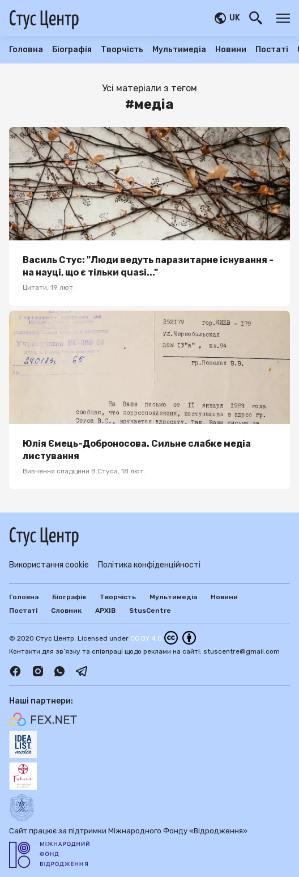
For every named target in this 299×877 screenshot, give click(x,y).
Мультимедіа (179, 50)
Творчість (122, 50)
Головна (26, 50)
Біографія (72, 50)
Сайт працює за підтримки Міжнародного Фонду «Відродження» (128, 847)
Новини (230, 50)
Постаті (271, 50)
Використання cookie (49, 565)
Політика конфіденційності (149, 565)
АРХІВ (105, 611)
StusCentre (150, 611)
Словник (66, 611)
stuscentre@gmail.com (241, 651)
